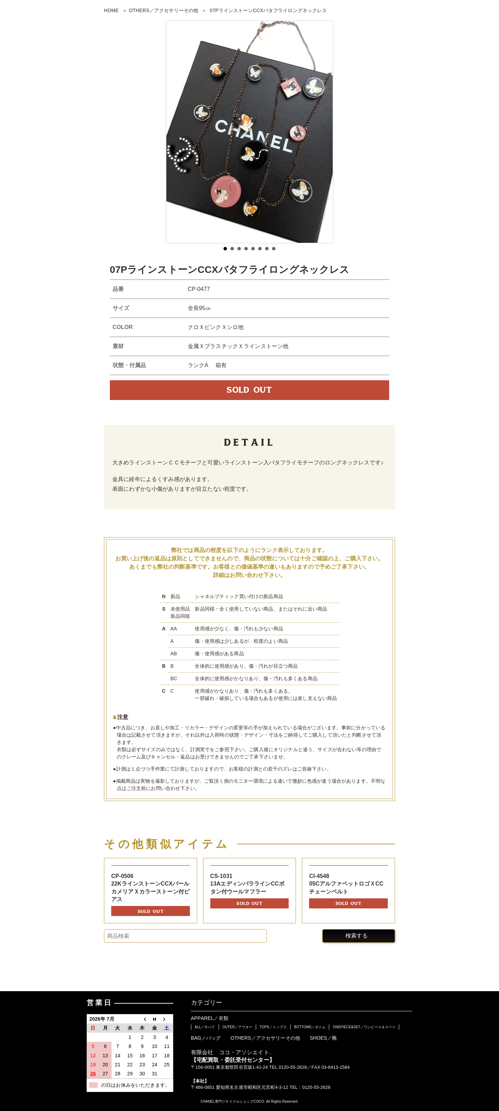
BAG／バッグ (206, 1038)
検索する (356, 936)
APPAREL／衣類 (209, 1018)
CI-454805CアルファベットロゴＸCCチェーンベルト (346, 884)
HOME (111, 10)
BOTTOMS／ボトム (310, 1027)
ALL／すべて (205, 1027)
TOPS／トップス (273, 1027)
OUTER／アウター (237, 1027)
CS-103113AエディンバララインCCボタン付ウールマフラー (247, 884)
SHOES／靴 (323, 1038)
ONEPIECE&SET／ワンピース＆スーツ (364, 1027)
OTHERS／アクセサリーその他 (164, 10)
